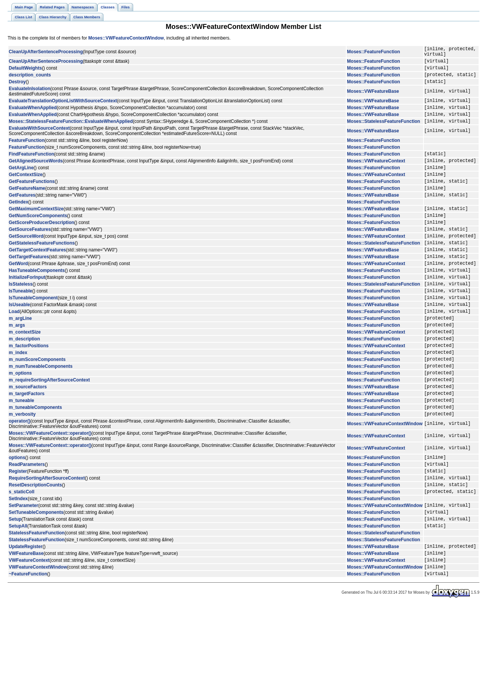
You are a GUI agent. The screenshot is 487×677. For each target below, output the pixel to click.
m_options (20, 420)
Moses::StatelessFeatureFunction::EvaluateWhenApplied (71, 132)
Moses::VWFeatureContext (376, 174)
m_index (18, 396)
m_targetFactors (27, 444)
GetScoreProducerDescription (41, 245)
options (17, 513)
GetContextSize (26, 190)
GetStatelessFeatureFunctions (42, 269)
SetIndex (18, 560)
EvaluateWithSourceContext (39, 139)
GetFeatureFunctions (32, 198)
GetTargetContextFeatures (37, 277)
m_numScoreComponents (37, 404)
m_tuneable (21, 452)
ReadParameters (27, 521)
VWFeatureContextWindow (38, 637)
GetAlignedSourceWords (36, 174)
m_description (24, 380)
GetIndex (18, 221)
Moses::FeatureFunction (373, 53)
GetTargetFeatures (29, 285)
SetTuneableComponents (36, 575)
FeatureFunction (27, 151)
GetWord (18, 293)
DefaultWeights (25, 72)
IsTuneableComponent (33, 332)
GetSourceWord (26, 261)
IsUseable (19, 340)
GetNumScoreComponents (38, 237)
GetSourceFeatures (30, 253)
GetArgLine (21, 182)
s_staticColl (21, 553)
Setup (15, 583)
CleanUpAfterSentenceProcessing (46, 53)
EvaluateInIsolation (29, 95)
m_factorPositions (29, 388)
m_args (17, 364)
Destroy (17, 88)
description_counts (30, 80)
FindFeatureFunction (31, 166)
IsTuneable (20, 324)
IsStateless (21, 316)
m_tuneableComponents (35, 460)
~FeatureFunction (28, 645)
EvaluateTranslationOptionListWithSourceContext (63, 108)
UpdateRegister (26, 613)
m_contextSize (25, 372)
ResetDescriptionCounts (35, 545)
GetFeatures (22, 214)
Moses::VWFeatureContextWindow (126, 38)
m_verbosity (22, 468)
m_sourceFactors (28, 436)
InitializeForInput (27, 308)
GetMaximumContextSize (36, 229)
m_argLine (20, 356)
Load (14, 348)
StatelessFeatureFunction (37, 599)
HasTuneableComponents (37, 301)
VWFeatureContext (29, 629)
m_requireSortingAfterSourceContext (49, 428)
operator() (19, 475)
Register (18, 529)
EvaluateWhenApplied (33, 116)
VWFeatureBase (26, 621)
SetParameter (23, 568)
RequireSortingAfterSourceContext (47, 537)
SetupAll (18, 591)
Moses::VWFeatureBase (373, 98)
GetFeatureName (27, 206)
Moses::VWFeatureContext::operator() (50, 488)
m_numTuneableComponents (41, 412)
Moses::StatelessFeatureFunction (383, 132)
